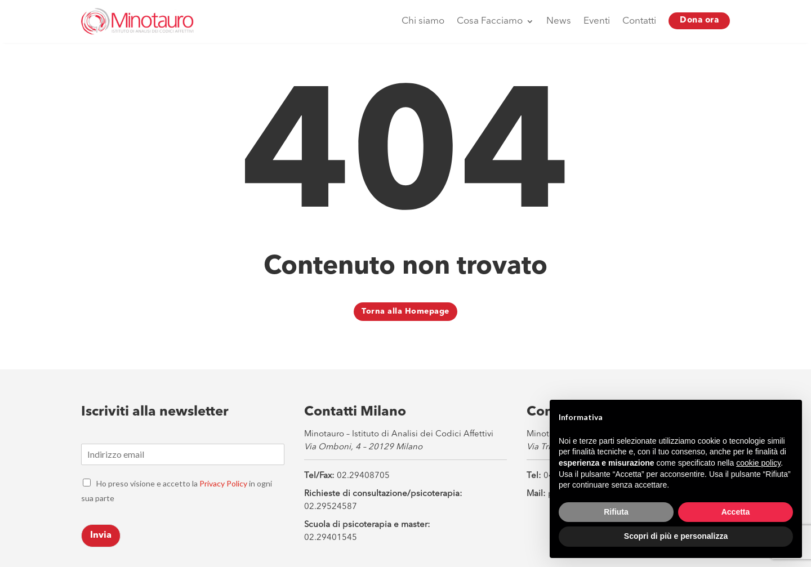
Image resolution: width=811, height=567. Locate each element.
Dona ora (699, 20)
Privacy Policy (223, 483)
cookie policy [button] (758, 462)
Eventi (596, 21)
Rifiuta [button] (616, 511)
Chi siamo (423, 21)
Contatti (639, 21)
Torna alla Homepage (405, 311)
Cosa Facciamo (490, 21)
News (558, 21)
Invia (101, 535)
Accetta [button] (735, 511)
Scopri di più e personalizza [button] (676, 536)
